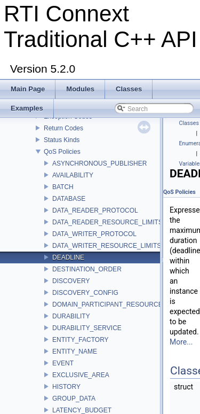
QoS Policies (62, 151)
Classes (189, 123)
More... (181, 342)
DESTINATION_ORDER (87, 269)
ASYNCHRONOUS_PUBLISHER (99, 163)
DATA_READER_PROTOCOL (95, 210)
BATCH (63, 187)
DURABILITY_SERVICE (87, 328)
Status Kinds (61, 140)
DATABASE (68, 198)
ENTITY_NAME (74, 351)
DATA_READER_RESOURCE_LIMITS (107, 222)
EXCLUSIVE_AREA (80, 375)
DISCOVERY (71, 281)
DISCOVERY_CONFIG (85, 292)
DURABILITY (71, 316)
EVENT (63, 363)
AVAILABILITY (72, 175)
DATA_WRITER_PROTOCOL (94, 234)
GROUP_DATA (73, 398)
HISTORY (66, 386)
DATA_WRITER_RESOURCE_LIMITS (106, 245)
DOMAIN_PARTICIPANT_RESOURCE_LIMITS (119, 304)
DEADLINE (68, 257)
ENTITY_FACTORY (80, 339)
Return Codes (63, 128)
